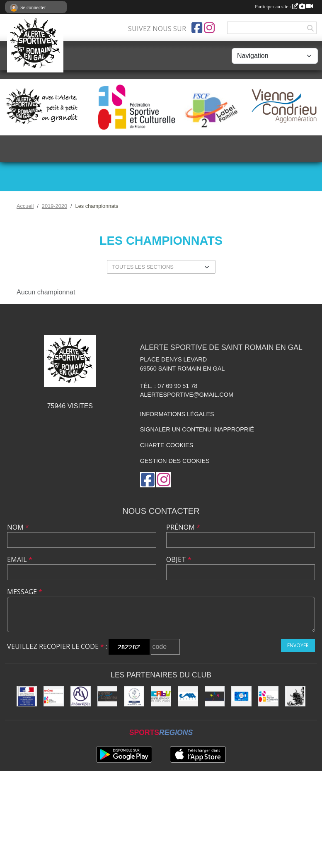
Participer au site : (284, 7)
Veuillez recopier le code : (57, 646)
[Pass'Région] (241, 696)
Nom (18, 527)
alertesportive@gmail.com (186, 394)
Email (19, 559)
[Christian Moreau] (188, 696)
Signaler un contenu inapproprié (197, 429)
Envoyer (298, 645)
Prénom (183, 527)
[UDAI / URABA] (215, 696)
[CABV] (161, 696)
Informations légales (177, 414)
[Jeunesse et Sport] (27, 696)
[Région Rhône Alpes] (80, 696)
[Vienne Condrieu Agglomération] (107, 696)
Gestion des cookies (175, 461)
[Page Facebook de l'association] (196, 28)
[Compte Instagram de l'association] (209, 28)
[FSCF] (268, 696)
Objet (178, 559)
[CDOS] (134, 696)
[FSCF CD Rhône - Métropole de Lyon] (54, 696)
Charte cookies (166, 445)
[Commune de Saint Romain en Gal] (295, 696)
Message (24, 591)
